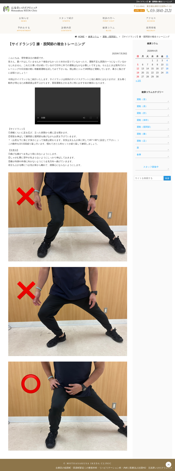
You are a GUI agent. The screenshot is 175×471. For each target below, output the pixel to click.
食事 (139, 154)
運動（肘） (142, 113)
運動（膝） (142, 134)
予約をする (24, 27)
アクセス (151, 18)
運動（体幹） (143, 120)
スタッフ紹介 (66, 18)
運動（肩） (142, 106)
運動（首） (142, 99)
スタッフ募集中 (148, 167)
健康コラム (109, 27)
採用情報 (151, 27)
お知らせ (24, 18)
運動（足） (142, 141)
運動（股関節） (144, 127)
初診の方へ (109, 18)
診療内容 (66, 27)
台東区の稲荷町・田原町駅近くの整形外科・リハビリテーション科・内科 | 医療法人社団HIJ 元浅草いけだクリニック (114, 468)
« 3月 (138, 81)
